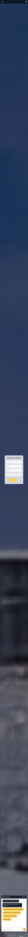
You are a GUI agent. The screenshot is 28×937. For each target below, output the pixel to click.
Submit (12, 480)
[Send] (24, 929)
